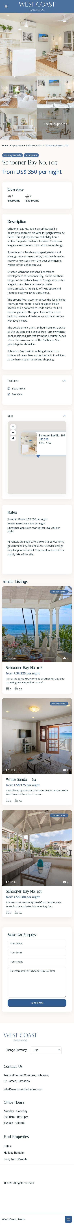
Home (5, 145)
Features (13, 380)
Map (10, 415)
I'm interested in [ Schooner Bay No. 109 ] (37, 982)
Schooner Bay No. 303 (24, 891)
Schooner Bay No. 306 (24, 667)
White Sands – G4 (21, 779)
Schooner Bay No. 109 (52, 435)
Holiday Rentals (34, 145)
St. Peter (12, 658)
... (44, 682)
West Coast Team (13, 1219)
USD (36, 1050)
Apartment (17, 145)
